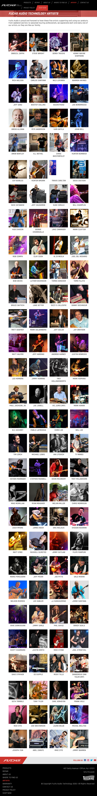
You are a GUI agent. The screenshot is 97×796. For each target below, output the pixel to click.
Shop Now (42, 8)
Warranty (7, 783)
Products (27, 2)
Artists (73, 2)
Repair (37, 2)
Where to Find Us (60, 2)
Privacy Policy (29, 8)
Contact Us (84, 2)
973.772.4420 (89, 772)
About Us (46, 2)
